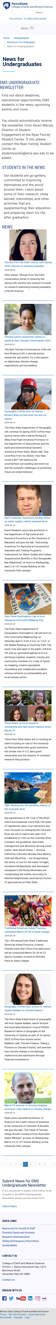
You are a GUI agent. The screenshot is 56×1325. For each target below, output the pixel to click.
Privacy (3, 1314)
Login (27, 1317)
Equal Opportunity (37, 1314)
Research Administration (16, 1236)
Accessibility (6, 1317)
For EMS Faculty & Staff (35, 19)
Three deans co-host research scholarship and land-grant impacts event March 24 (27, 727)
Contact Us (8, 1279)
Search (39, 12)
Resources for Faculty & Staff (18, 1228)
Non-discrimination (18, 1314)
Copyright (18, 1317)
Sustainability (9, 1245)
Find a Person (16, 19)
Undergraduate (21, 38)
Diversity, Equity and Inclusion (18, 1232)
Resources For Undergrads (21, 42)
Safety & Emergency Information (20, 1240)
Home (6, 38)
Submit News (9, 1206)
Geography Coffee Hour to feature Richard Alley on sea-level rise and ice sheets (25, 415)
